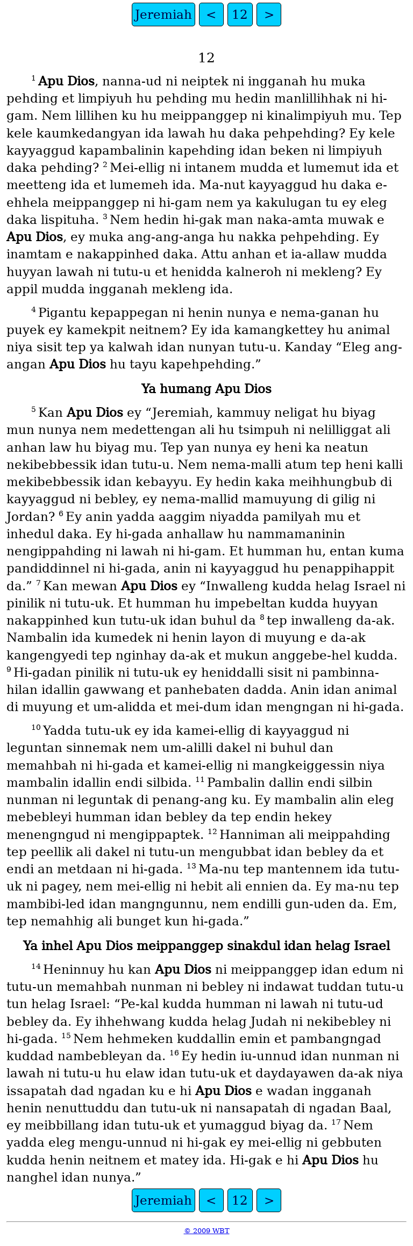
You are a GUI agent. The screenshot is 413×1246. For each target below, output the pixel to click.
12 (240, 14)
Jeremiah (163, 14)
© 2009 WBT (207, 1231)
